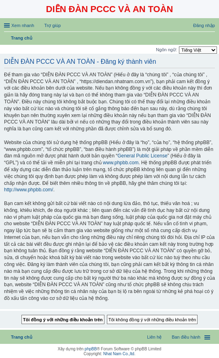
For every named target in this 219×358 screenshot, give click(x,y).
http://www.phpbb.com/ (28, 190)
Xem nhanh (22, 25)
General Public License (142, 156)
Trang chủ (21, 337)
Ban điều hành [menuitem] (186, 337)
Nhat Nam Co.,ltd (118, 354)
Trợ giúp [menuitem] (52, 25)
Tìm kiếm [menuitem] (212, 39)
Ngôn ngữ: (166, 49)
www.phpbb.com (120, 162)
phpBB (91, 349)
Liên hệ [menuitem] (154, 337)
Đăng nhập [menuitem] (204, 25)
